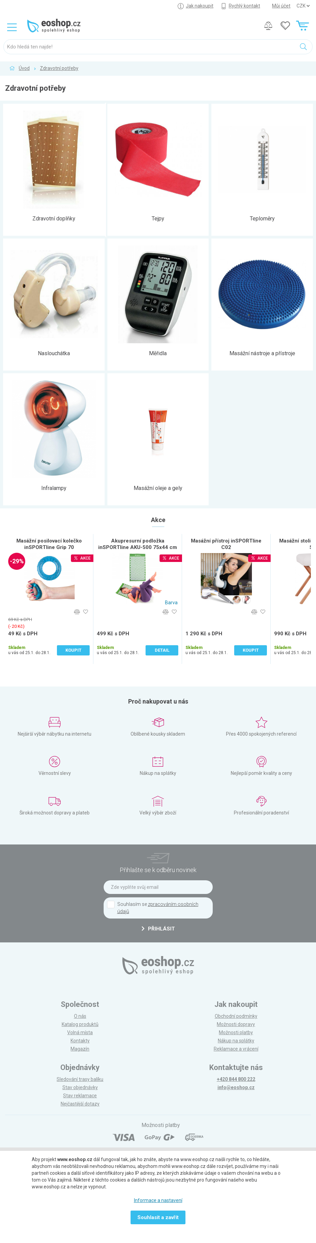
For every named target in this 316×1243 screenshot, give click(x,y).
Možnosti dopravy (236, 1024)
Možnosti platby (236, 1032)
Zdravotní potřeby (59, 68)
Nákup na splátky (236, 1040)
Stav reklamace (80, 1095)
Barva (171, 602)
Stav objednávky (80, 1087)
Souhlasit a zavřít (158, 1217)
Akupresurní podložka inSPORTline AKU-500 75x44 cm (137, 544)
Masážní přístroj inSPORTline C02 (226, 544)
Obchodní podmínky (236, 1016)
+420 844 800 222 (236, 1079)
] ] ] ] (303, 6)
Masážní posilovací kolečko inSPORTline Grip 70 (49, 544)
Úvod (24, 68)
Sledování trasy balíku (80, 1079)
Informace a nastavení (158, 1200)
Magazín (80, 1049)
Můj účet (281, 6)
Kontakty (80, 1040)
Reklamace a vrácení (236, 1049)
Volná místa (80, 1032)
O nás (80, 1016)
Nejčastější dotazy (80, 1104)
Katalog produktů (80, 1024)
